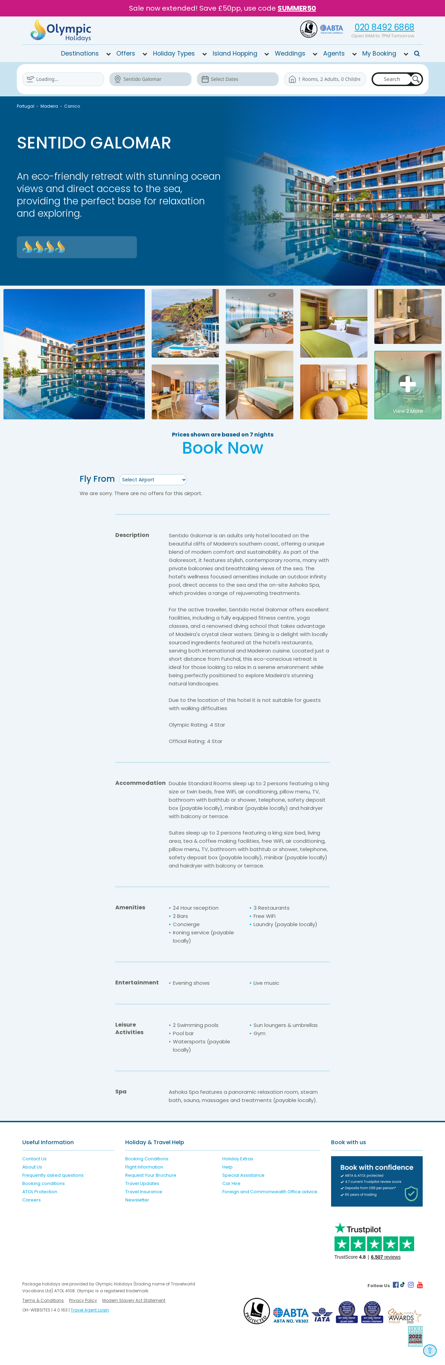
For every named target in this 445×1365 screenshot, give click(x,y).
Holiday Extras (237, 1159)
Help (227, 1167)
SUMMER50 (297, 8)
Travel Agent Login (90, 1310)
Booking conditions (43, 1183)
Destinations (80, 53)
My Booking (379, 53)
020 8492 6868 (384, 27)
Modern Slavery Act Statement (133, 1300)
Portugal (25, 106)
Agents (334, 53)
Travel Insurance (143, 1191)
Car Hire (231, 1183)
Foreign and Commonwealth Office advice (269, 1191)
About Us (32, 1167)
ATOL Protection (39, 1191)
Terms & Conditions (43, 1300)
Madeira (49, 106)
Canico (72, 106)
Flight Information (144, 1167)
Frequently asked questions (53, 1175)
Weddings (290, 53)
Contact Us (34, 1159)
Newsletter (137, 1200)
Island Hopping (235, 53)
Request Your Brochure (150, 1175)
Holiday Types (174, 53)
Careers (31, 1200)
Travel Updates (142, 1183)
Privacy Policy (83, 1300)
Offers (125, 53)
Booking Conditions (146, 1159)
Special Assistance (243, 1175)
